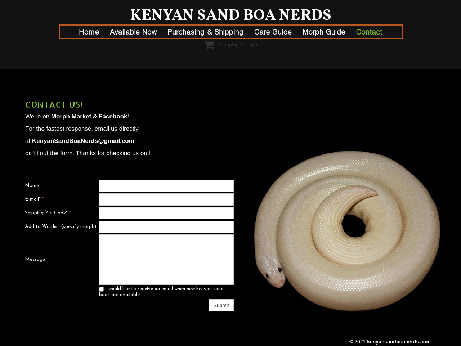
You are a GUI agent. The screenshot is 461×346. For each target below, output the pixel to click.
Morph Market (71, 116)
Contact (369, 31)
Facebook (113, 116)
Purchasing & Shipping (205, 31)
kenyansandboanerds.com (399, 342)
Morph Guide (324, 31)
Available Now (133, 31)
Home (89, 31)
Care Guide (273, 31)
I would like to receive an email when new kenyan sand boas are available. (161, 291)
